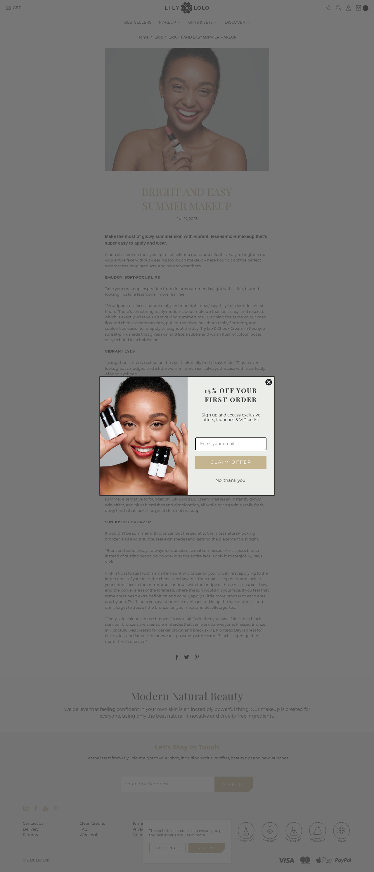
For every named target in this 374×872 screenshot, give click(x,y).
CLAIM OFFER (231, 463)
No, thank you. (230, 481)
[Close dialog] (268, 382)
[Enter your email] (230, 443)
